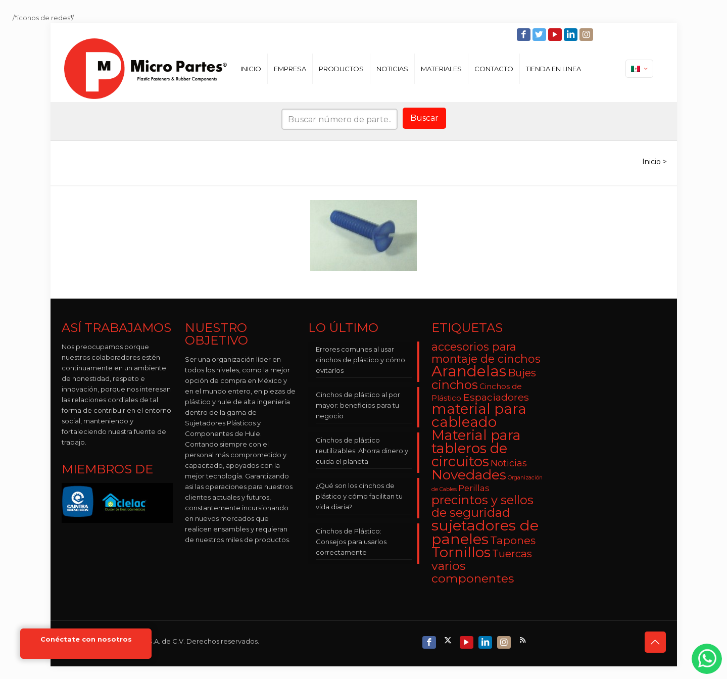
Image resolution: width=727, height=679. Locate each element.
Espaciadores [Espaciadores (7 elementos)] (496, 397)
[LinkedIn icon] (571, 34)
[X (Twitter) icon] (449, 640)
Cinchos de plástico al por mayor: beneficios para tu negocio (358, 405)
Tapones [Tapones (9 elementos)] (513, 540)
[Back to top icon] (655, 642)
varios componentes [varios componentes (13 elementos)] (472, 572)
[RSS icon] (523, 640)
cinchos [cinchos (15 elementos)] (454, 384)
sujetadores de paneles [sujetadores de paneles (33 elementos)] (485, 532)
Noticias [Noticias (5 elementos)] (509, 463)
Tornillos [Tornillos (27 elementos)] (461, 552)
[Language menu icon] (639, 69)
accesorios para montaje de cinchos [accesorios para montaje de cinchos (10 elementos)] (486, 352)
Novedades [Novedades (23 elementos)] (468, 474)
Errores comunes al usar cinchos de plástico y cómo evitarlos (360, 359)
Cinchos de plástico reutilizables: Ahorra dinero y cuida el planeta (362, 450)
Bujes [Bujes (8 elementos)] (522, 372)
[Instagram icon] (587, 34)
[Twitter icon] (540, 34)
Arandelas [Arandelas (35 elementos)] (468, 371)
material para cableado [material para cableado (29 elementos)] (478, 415)
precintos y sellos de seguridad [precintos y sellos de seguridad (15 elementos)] (482, 506)
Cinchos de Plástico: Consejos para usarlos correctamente (351, 541)
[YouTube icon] (556, 34)
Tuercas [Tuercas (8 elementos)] (512, 553)
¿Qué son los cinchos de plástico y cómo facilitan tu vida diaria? (359, 496)
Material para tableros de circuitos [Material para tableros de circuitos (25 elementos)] (476, 448)
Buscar (424, 118)
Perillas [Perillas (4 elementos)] (474, 488)
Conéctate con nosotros (86, 639)
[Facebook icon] (524, 34)
